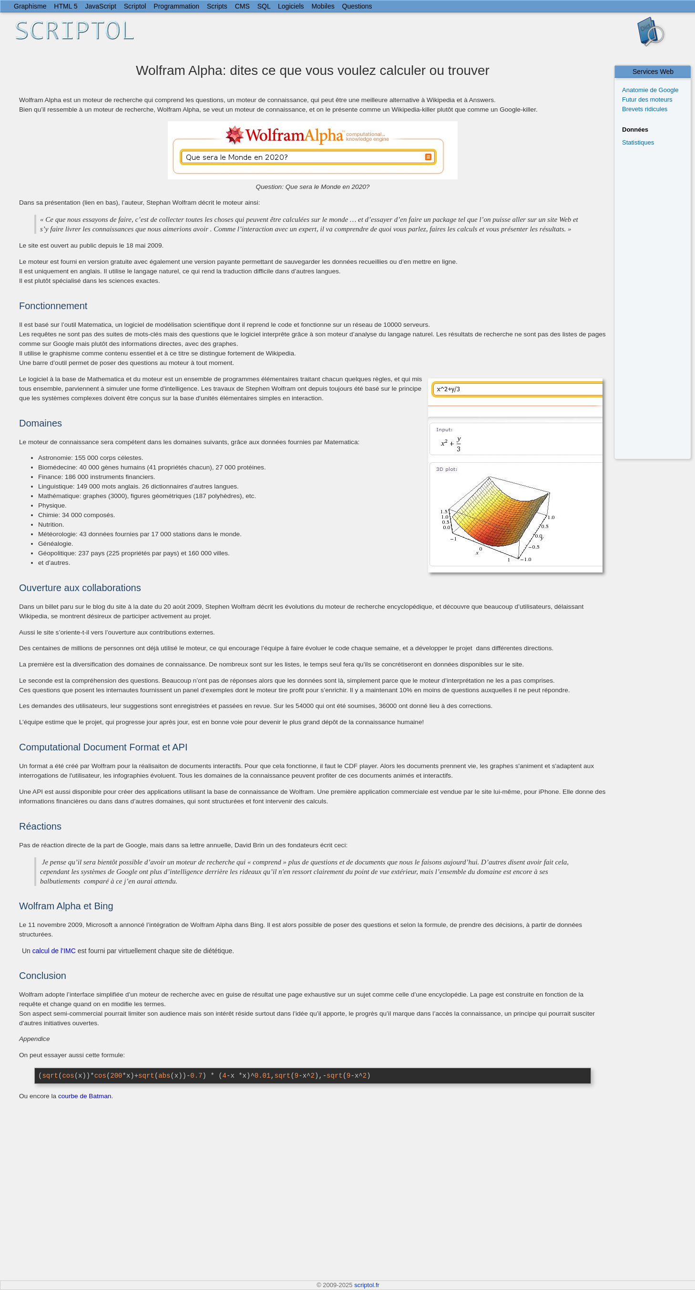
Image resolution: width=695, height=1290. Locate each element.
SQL (264, 6)
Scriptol (135, 6)
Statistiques (638, 142)
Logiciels (291, 6)
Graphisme (30, 6)
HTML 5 (65, 6)
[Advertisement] (656, 302)
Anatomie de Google (650, 90)
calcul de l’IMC (54, 951)
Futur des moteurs (647, 99)
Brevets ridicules (644, 109)
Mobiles (322, 6)
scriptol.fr (366, 1285)
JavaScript (100, 6)
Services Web (653, 71)
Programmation (176, 6)
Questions (357, 6)
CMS (242, 6)
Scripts (217, 6)
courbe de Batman (84, 1096)
